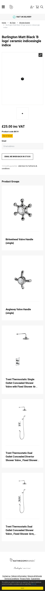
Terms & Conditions (11, 579)
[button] (32, 7)
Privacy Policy (25, 579)
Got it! (22, 588)
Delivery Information (19, 576)
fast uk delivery (22, 17)
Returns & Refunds (35, 576)
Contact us (6, 576)
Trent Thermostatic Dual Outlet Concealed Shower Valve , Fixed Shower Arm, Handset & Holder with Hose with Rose (21, 534)
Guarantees (35, 579)
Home (4, 23)
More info (33, 584)
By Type (12, 23)
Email (4, 141)
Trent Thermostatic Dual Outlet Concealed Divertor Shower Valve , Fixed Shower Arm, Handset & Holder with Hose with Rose (21, 460)
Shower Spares (24, 23)
